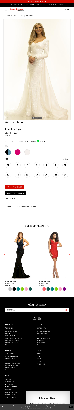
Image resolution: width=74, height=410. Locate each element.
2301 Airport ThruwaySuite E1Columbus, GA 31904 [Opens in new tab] (11, 333)
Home (8, 16)
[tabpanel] (37, 69)
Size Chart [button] (65, 159)
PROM (38, 356)
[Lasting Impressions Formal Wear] (16, 10)
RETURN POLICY (9, 382)
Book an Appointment (15, 193)
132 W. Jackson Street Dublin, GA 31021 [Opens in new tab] (11, 357)
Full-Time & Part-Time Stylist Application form (48, 403)
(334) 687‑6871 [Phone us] (59, 5)
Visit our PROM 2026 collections (37, 1)
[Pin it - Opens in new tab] (18, 122)
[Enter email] (37, 310)
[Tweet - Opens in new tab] (13, 122)
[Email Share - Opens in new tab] (22, 122)
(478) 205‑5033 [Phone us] (41, 5)
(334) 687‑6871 (41, 328)
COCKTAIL (40, 359)
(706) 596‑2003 (9, 328)
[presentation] (20, 254)
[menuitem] (37, 5)
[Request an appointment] (58, 9)
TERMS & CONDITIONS (11, 387)
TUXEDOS (39, 361)
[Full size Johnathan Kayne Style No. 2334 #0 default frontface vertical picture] (37, 69)
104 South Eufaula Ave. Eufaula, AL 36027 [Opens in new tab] (43, 332)
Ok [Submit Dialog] (71, 407)
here (51, 408)
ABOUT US (8, 379)
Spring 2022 (29, 16)
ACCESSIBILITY (9, 384)
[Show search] (61, 9)
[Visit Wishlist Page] (64, 9)
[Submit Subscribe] (66, 310)
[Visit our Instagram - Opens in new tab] (39, 318)
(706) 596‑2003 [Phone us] (24, 5)
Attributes (10, 198)
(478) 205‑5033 (9, 353)
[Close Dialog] (2, 406)
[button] (6, 10)
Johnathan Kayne (18, 16)
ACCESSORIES (41, 364)
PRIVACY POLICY (9, 389)
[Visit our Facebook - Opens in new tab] (34, 318)
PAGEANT (39, 353)
